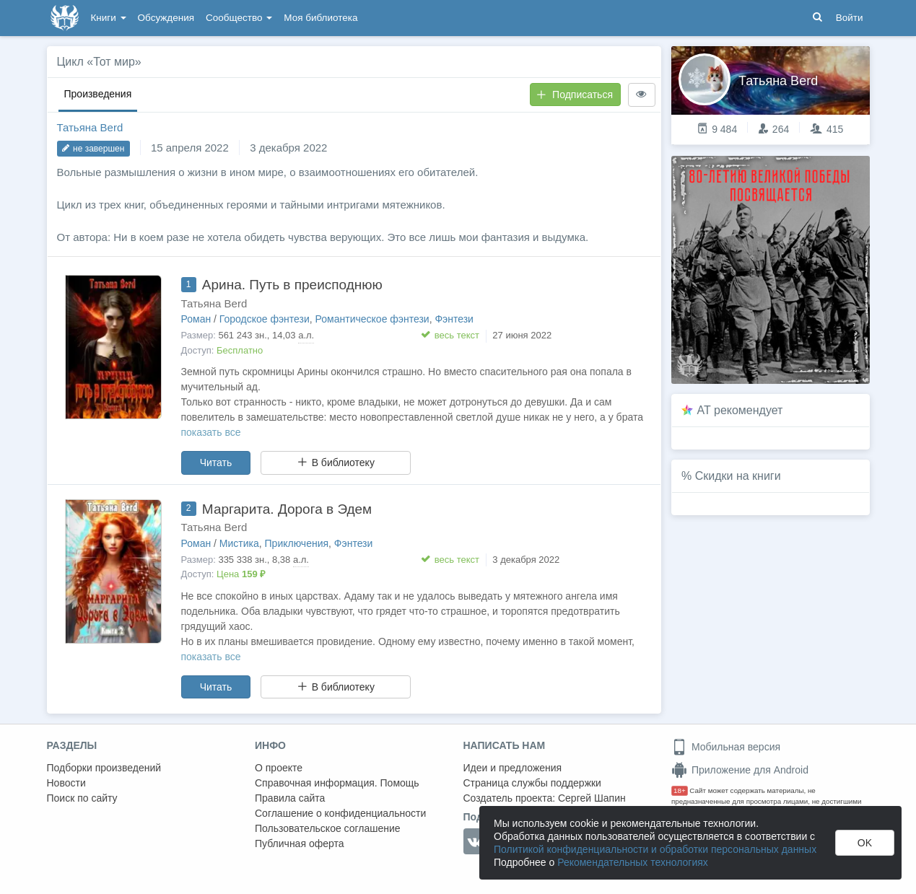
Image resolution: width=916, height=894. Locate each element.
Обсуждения (166, 17)
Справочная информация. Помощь (337, 783)
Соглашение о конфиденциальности (340, 813)
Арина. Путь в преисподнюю (292, 284)
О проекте (278, 768)
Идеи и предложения (512, 768)
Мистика (239, 543)
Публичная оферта (299, 843)
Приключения (297, 543)
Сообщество (239, 17)
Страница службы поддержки (532, 783)
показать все (211, 432)
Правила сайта (290, 798)
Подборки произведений (104, 768)
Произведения (98, 94)
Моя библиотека (320, 17)
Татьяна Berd (90, 127)
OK (865, 843)
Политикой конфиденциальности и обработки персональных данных (655, 849)
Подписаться (574, 94)
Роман (196, 319)
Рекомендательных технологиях (632, 862)
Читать (216, 462)
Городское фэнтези (264, 319)
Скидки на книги (738, 476)
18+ (679, 790)
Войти (849, 17)
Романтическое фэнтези (372, 319)
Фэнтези (454, 319)
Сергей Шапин (592, 798)
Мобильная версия (725, 747)
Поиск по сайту (82, 798)
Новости (66, 783)
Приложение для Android (739, 770)
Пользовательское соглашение (328, 828)
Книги (108, 17)
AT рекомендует (740, 410)
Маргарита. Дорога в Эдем (287, 509)
